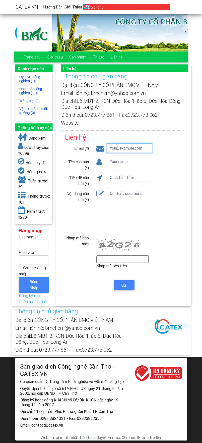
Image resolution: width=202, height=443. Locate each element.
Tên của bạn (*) (78, 164)
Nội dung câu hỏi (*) (78, 196)
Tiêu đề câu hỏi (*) (79, 180)
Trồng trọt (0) (29, 101)
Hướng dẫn (53, 6)
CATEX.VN (27, 7)
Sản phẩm (77, 57)
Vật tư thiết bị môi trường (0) (33, 111)
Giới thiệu (73, 6)
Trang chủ (32, 57)
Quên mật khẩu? (33, 301)
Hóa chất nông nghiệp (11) (30, 91)
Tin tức (98, 57)
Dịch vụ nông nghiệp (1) (29, 79)
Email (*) (81, 148)
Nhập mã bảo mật (77, 240)
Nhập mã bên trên (111, 265)
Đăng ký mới (30, 295)
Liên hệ (117, 57)
